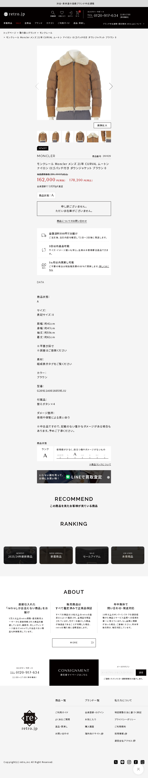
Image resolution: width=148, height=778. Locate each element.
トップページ (10, 32)
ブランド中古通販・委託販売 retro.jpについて (122, 23)
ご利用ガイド (64, 23)
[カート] (77, 14)
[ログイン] (70, 14)
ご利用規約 (120, 726)
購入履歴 (89, 726)
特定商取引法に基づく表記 (128, 712)
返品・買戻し (79, 23)
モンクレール (46, 32)
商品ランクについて (101, 464)
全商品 (28, 23)
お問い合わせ (62, 733)
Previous (37, 86)
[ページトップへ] (138, 769)
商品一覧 (60, 700)
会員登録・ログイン (94, 712)
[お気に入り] (61, 14)
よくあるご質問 (62, 719)
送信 (141, 672)
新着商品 (8, 23)
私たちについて (123, 700)
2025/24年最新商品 (20, 555)
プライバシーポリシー (125, 719)
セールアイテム (92, 555)
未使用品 (127, 555)
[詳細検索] (53, 14)
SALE (18, 23)
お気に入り (90, 719)
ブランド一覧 (92, 700)
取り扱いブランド (28, 32)
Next (111, 86)
